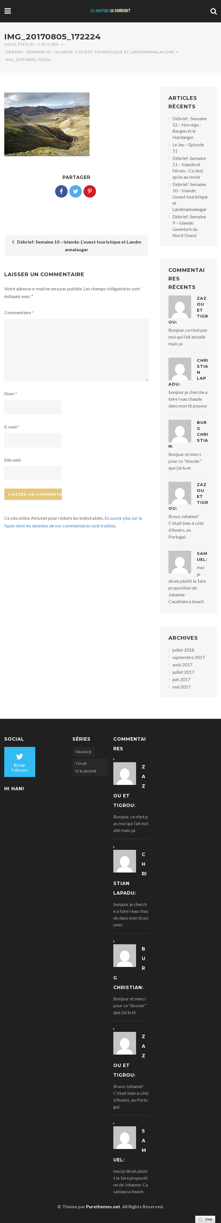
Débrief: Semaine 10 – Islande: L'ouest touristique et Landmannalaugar (90, 52)
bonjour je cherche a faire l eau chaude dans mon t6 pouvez (187, 398)
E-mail (12, 426)
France (84, 752)
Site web (12, 459)
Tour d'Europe (86, 767)
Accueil (50, 44)
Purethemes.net (103, 1206)
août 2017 (182, 664)
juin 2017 (181, 679)
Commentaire (19, 312)
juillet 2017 (183, 672)
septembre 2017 (188, 657)
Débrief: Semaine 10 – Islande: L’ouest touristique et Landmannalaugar (76, 245)
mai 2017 (181, 686)
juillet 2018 (183, 649)
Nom (10, 393)
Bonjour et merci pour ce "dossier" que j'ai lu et (185, 460)
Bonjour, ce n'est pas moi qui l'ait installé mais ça (187, 336)
